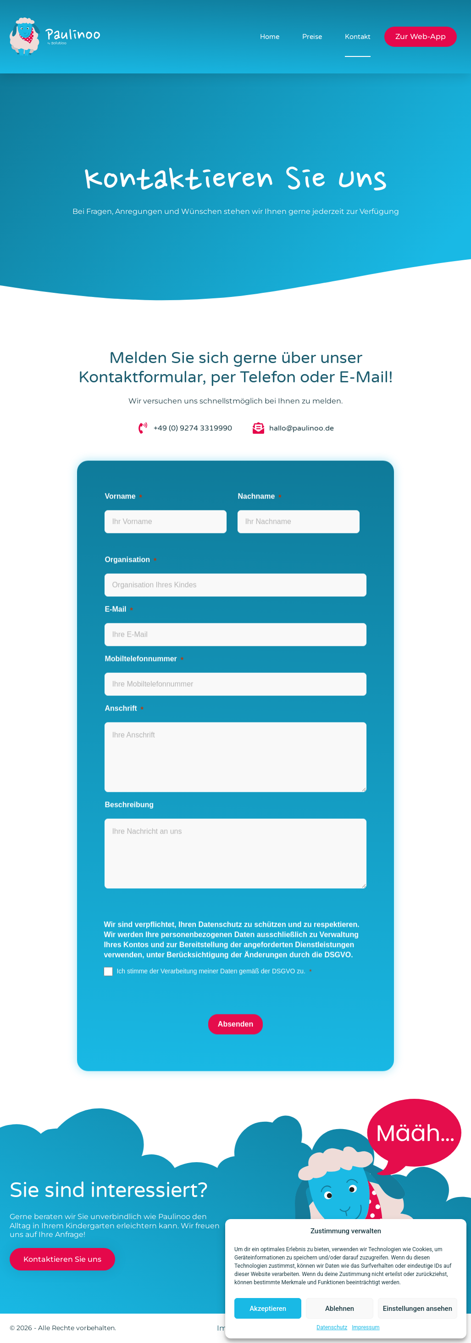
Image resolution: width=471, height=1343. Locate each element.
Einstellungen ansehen (417, 1308)
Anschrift (121, 687)
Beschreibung (129, 783)
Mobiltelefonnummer (141, 637)
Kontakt (357, 37)
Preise (311, 37)
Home (269, 37)
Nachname (256, 475)
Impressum (365, 1327)
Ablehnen (339, 1308)
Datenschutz (331, 1327)
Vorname (120, 475)
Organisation (127, 538)
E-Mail (115, 588)
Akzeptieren (267, 1308)
